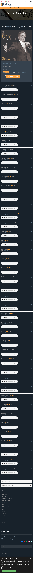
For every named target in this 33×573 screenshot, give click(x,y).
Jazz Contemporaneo (24, 72)
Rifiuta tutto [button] (24, 570)
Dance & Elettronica (5, 515)
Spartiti (15, 7)
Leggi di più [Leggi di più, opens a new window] (3, 562)
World (3, 509)
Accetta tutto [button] (9, 570)
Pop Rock (3, 502)
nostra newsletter (9, 26)
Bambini (3, 511)
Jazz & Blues (4, 496)
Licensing (24, 7)
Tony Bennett (5, 69)
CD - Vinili (3, 522)
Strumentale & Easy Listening (7, 498)
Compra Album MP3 (13, 76)
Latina (3, 504)
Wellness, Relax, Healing (6, 500)
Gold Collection (16, 15)
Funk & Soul (4, 513)
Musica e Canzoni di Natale (6, 506)
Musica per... (4, 520)
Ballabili (3, 518)
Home (6, 15)
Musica (8, 7)
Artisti (11, 7)
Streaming (20, 7)
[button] (16, 568)
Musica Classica (4, 494)
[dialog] (16, 565)
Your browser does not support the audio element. (9, 89)
